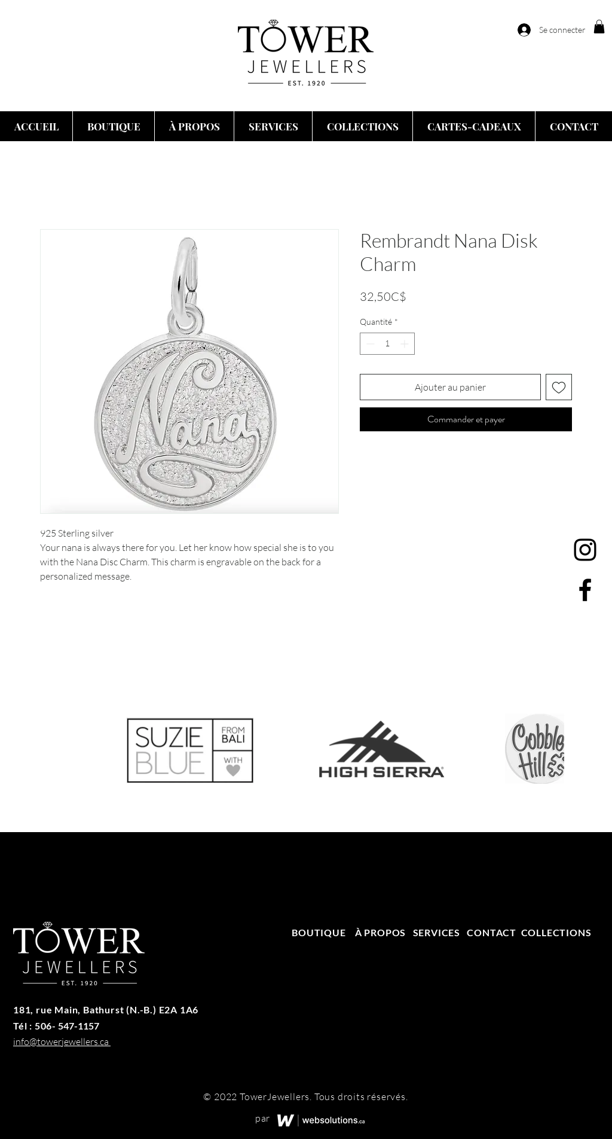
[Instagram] (585, 550)
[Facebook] (585, 590)
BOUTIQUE (320, 932)
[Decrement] (369, 343)
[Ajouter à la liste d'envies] (559, 387)
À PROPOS (380, 932)
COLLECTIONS (556, 932)
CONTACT (491, 932)
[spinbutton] (387, 343)
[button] (599, 27)
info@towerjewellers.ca (61, 1041)
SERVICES (436, 932)
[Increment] (405, 343)
